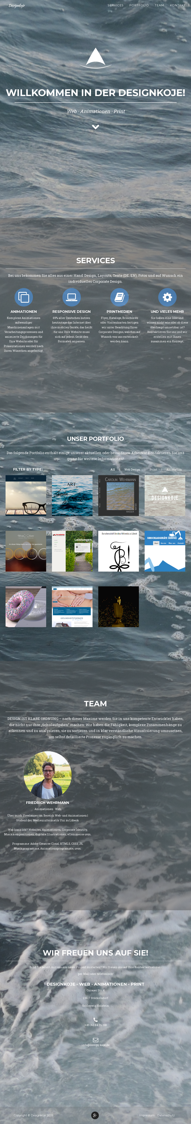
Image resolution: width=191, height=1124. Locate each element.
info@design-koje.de (96, 1045)
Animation (174, 469)
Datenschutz (166, 1115)
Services (116, 9)
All (112, 469)
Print (153, 469)
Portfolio (139, 9)
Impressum (147, 1115)
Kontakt (178, 9)
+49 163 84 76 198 (95, 1025)
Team (159, 9)
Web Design (132, 469)
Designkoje (17, 9)
